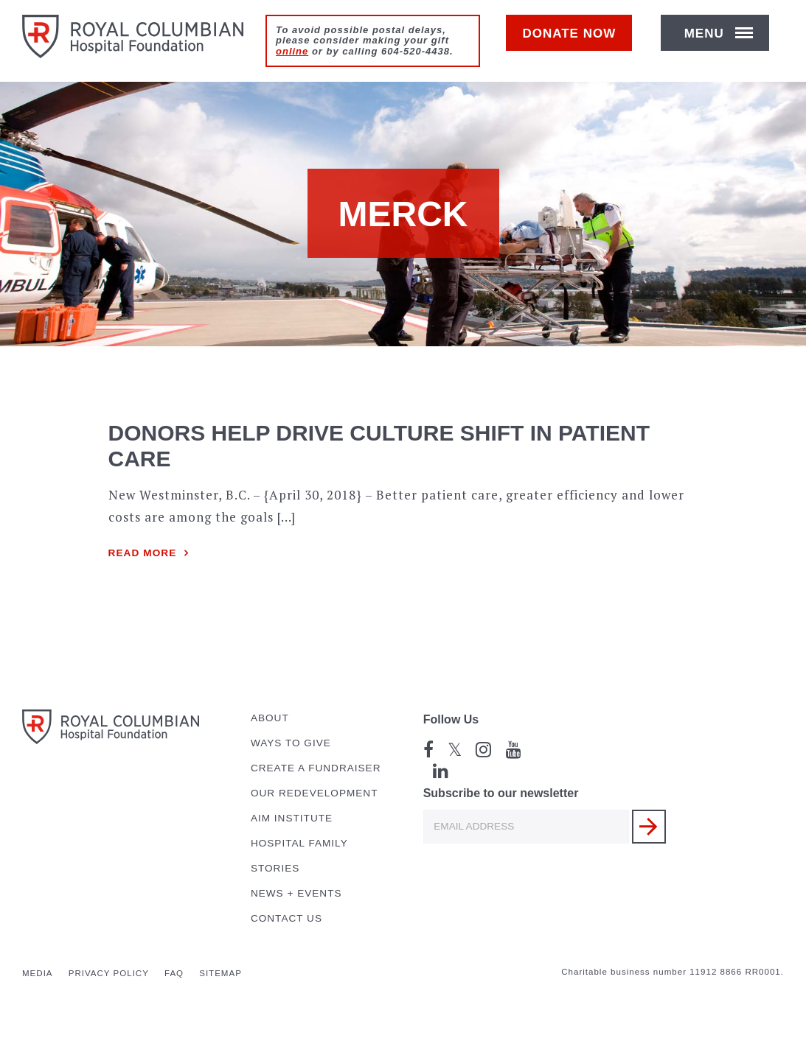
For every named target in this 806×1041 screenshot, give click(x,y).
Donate (576, 42)
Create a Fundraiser (316, 768)
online (292, 51)
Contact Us (286, 918)
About (270, 717)
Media (37, 973)
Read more (142, 552)
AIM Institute (292, 818)
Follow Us (451, 719)
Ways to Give (291, 743)
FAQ (174, 973)
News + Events (296, 893)
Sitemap (220, 973)
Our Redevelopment (314, 793)
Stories (275, 868)
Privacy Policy (109, 973)
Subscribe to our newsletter (501, 793)
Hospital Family (299, 843)
